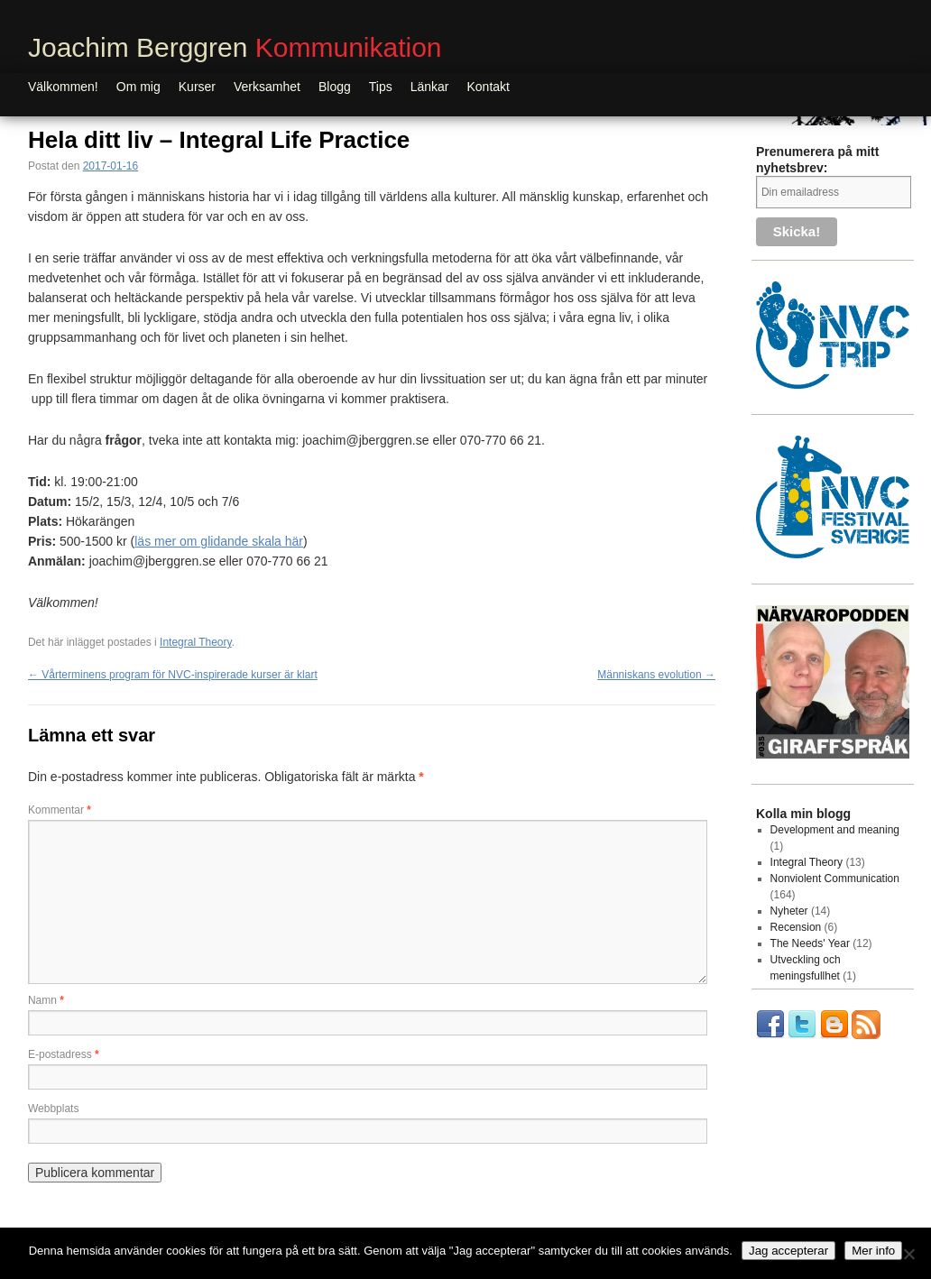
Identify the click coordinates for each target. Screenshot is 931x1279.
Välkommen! (63, 86)
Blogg (334, 86)
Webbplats (53, 1108)
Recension (796, 927)
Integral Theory (196, 642)
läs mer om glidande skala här (218, 541)
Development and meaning (834, 830)
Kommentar (59, 810)
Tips (380, 86)
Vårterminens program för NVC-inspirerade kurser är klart (173, 674)
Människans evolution (656, 674)
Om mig (138, 86)
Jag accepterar (788, 1250)
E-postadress (63, 1054)
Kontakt (488, 86)
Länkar (429, 86)
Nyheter (789, 911)
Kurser (197, 86)
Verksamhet (267, 86)
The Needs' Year (810, 943)
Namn (46, 1000)
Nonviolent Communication (834, 878)
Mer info (873, 1250)
